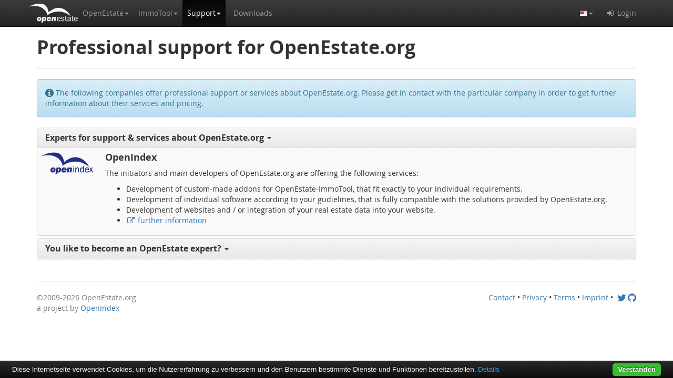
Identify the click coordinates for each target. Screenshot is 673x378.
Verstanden (637, 369)
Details (488, 369)
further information (166, 220)
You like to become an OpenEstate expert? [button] (137, 248)
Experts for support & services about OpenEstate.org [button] (158, 137)
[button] (106, 13)
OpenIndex (99, 308)
